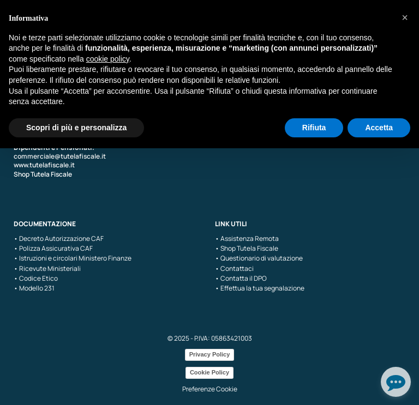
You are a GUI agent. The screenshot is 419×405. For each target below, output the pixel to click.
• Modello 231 (34, 288)
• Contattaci (234, 268)
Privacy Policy (209, 354)
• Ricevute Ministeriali (47, 268)
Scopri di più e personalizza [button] (76, 127)
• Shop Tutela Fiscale (246, 248)
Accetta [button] (379, 127)
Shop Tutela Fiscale (43, 174)
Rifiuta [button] (314, 127)
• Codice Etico (36, 278)
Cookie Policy (209, 372)
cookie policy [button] (107, 59)
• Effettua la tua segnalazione (259, 288)
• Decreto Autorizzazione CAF (59, 238)
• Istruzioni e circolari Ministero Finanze (72, 258)
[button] (405, 17)
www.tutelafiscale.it (44, 165)
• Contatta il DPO (241, 278)
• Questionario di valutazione (259, 258)
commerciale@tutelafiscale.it (60, 156)
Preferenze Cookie (209, 389)
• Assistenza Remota (247, 238)
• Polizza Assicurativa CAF (53, 248)
